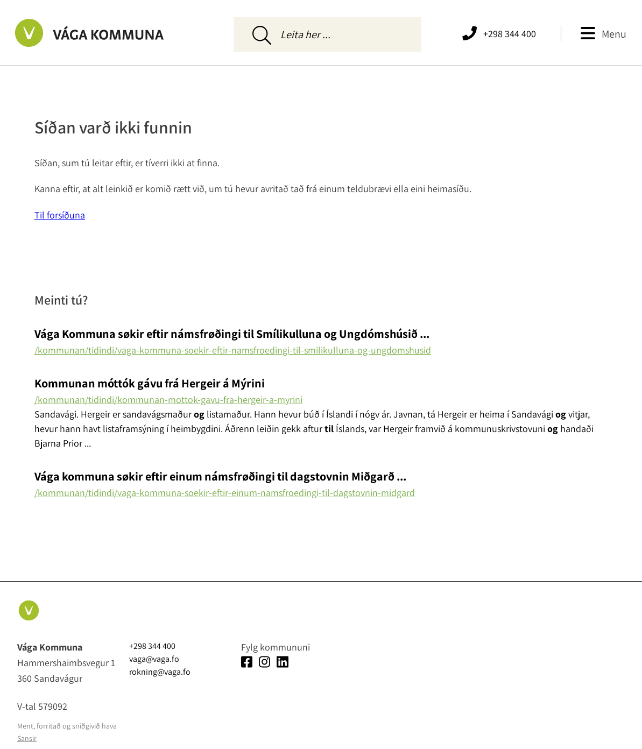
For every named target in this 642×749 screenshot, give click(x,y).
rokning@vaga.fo (160, 671)
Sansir (27, 738)
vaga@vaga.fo (154, 659)
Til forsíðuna (59, 215)
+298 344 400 (509, 33)
